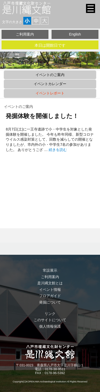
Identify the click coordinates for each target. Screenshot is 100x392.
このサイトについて (50, 320)
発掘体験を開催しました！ (42, 116)
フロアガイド (50, 296)
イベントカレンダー (50, 84)
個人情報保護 (50, 326)
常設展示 (50, 270)
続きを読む (58, 150)
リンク (50, 314)
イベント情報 (50, 289)
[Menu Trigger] (90, 8)
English (75, 34)
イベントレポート (50, 93)
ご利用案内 (25, 34)
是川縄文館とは (50, 283)
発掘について (50, 302)
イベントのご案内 (50, 75)
